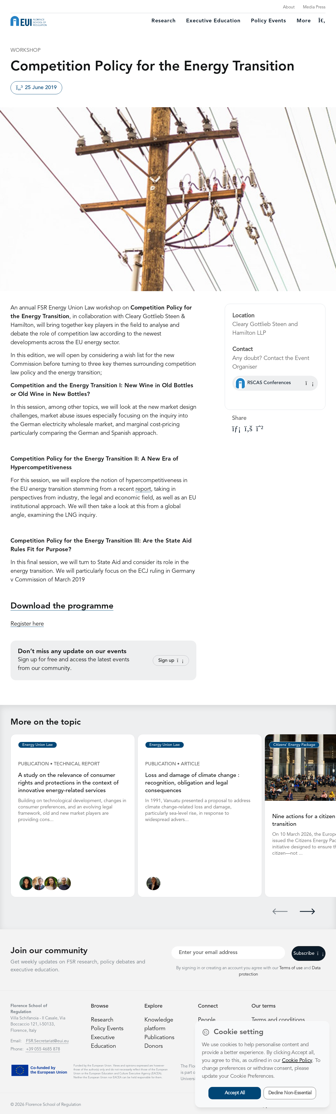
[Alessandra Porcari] (51, 882)
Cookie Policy (297, 1060)
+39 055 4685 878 (43, 1048)
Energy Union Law (37, 745)
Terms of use (291, 967)
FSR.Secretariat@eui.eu (47, 1040)
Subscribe (308, 952)
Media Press (314, 7)
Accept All (235, 1093)
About (289, 7)
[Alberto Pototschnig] (39, 882)
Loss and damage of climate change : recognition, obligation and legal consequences (192, 782)
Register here (27, 624)
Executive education (213, 21)
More (304, 21)
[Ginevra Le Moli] (153, 882)
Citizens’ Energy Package (294, 745)
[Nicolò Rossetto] (64, 882)
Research (163, 21)
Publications (159, 1036)
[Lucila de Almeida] (26, 882)
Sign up (170, 660)
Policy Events (268, 21)
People (207, 1019)
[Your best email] (228, 951)
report (143, 489)
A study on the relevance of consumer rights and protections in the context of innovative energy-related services (68, 782)
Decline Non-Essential (290, 1093)
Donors (153, 1045)
